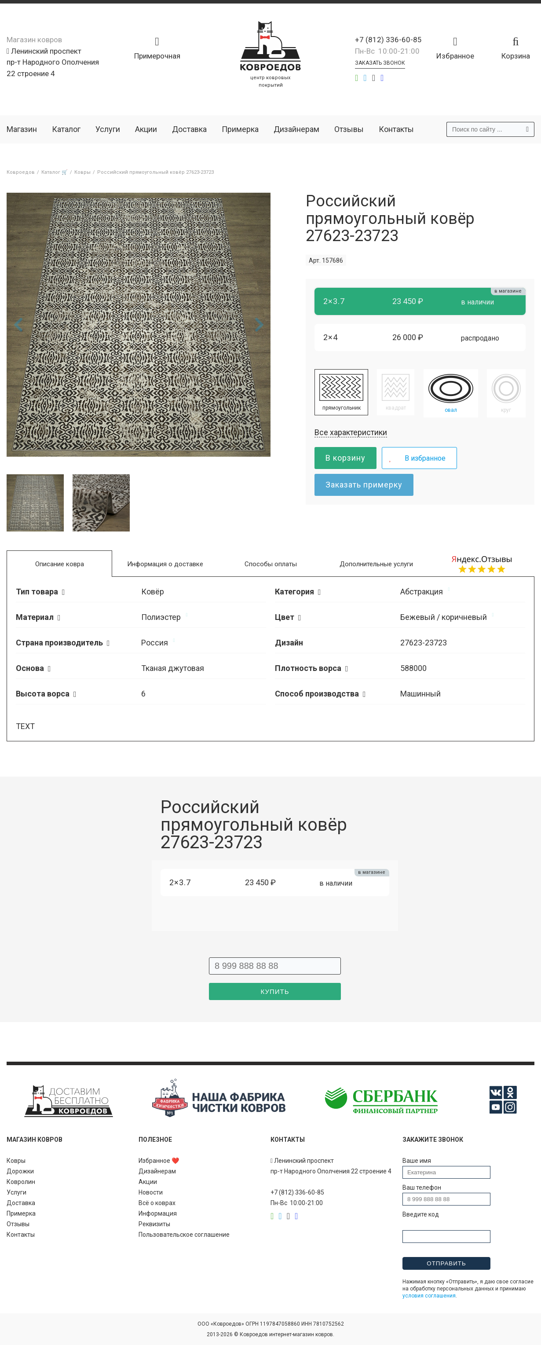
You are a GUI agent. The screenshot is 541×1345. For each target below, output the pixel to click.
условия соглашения (429, 1296)
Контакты (396, 129)
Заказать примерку (363, 484)
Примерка (240, 129)
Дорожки (20, 1171)
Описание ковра (59, 564)
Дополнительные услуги (376, 564)
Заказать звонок (380, 63)
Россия (154, 642)
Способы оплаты (271, 564)
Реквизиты (154, 1224)
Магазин (22, 129)
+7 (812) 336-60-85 (388, 39)
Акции (146, 129)
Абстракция (421, 591)
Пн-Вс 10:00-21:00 (387, 51)
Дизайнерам (296, 129)
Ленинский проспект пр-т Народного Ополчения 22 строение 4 (53, 62)
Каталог (66, 129)
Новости (151, 1192)
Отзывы (349, 129)
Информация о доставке (165, 564)
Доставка (189, 129)
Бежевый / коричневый (443, 617)
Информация (158, 1213)
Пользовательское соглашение (184, 1234)
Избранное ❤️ (159, 1160)
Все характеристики (350, 432)
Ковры (16, 1160)
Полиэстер (161, 617)
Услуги (107, 129)
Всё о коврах (157, 1202)
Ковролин (21, 1181)
